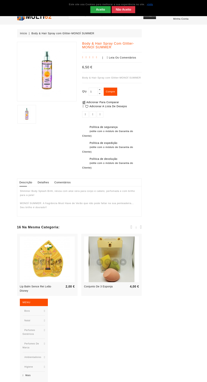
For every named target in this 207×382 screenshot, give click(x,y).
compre (159, 91)
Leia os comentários (169, 57)
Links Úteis (113, 337)
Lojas (109, 359)
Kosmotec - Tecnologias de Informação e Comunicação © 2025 (122, 377)
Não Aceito (123, 9)
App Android (113, 342)
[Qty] (141, 92)
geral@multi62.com (34, 365)
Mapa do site (114, 354)
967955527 (28, 348)
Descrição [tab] (74, 182)
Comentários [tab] (111, 182)
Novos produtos (71, 331)
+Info (150, 4)
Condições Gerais (117, 326)
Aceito (100, 9)
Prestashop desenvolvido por (64, 377)
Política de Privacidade (120, 331)
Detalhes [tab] (91, 182)
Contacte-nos (114, 348)
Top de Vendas (71, 337)
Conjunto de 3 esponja (146, 286)
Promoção (68, 326)
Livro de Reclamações (120, 365)
